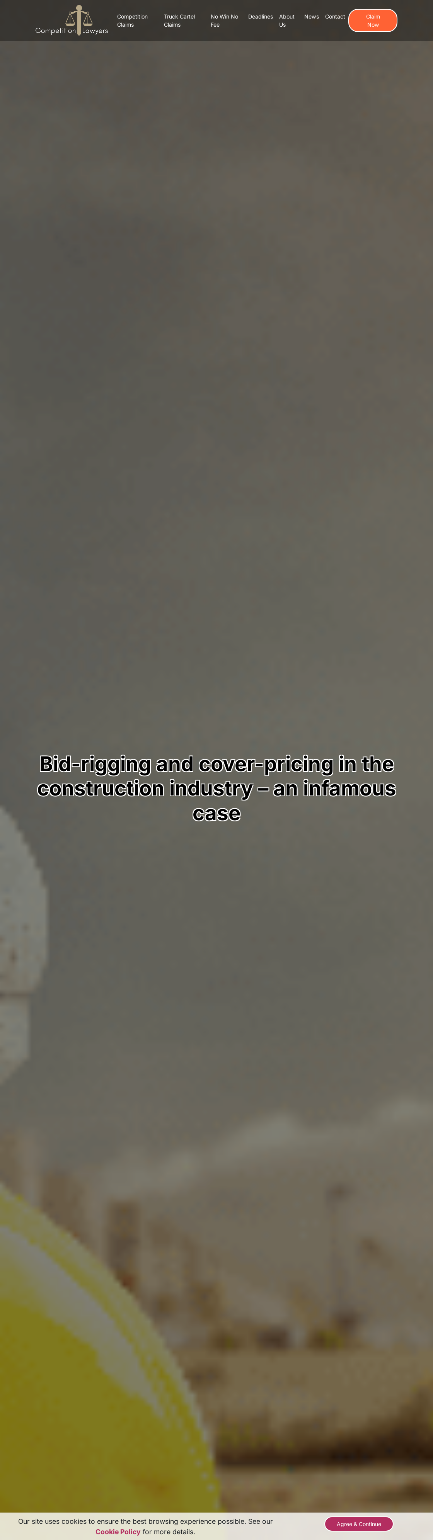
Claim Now (373, 20)
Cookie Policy (118, 1532)
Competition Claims (132, 20)
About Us (287, 20)
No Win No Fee (224, 20)
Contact (335, 16)
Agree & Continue (359, 1524)
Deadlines (260, 16)
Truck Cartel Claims (179, 20)
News (311, 16)
